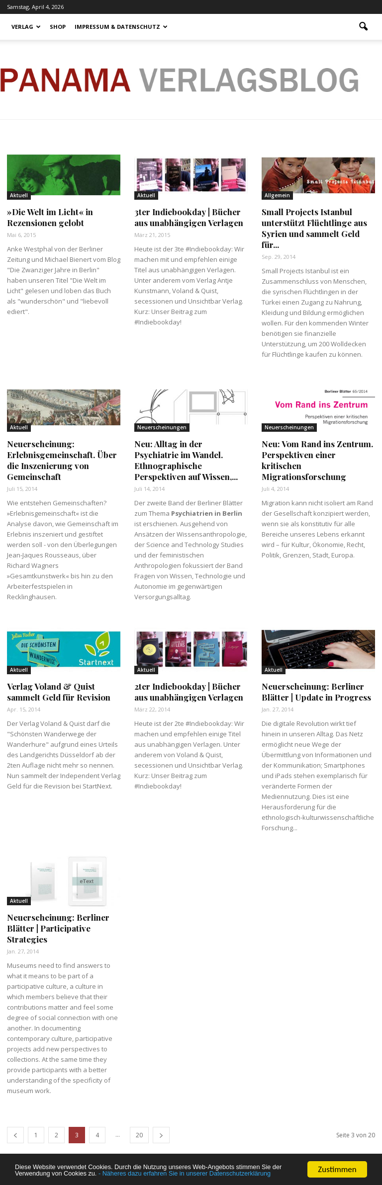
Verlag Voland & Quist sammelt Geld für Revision (58, 692)
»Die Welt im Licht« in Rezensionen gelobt (50, 217)
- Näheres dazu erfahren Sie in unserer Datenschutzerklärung (150, 1169)
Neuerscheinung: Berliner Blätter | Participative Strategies (58, 928)
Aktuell (19, 195)
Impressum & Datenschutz (121, 26)
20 (139, 1135)
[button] (363, 27)
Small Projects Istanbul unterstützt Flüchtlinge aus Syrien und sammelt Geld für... (314, 228)
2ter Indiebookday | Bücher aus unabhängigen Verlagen (188, 692)
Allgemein (277, 195)
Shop (58, 26)
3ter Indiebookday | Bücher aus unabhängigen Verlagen (188, 217)
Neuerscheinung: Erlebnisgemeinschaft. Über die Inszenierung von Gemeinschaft (62, 460)
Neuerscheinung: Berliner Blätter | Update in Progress (316, 692)
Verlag (26, 26)
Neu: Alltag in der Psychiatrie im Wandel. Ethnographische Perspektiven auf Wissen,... (186, 460)
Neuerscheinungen (162, 427)
